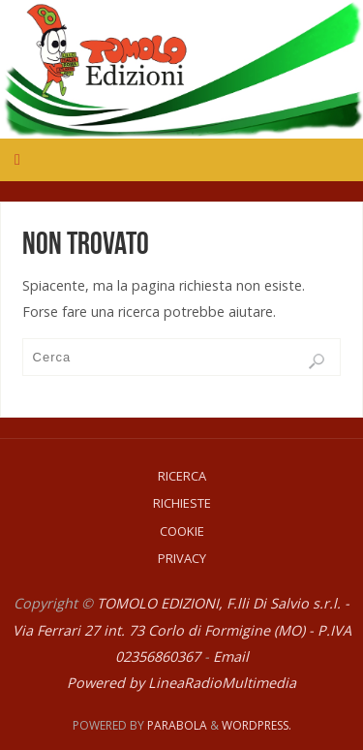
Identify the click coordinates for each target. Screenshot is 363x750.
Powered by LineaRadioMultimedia (181, 682)
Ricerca (182, 475)
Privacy (182, 558)
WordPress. (256, 725)
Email (231, 656)
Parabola (177, 725)
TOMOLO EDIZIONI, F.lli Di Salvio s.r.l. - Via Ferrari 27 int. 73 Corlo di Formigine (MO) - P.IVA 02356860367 (182, 629)
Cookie (182, 531)
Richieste (182, 503)
